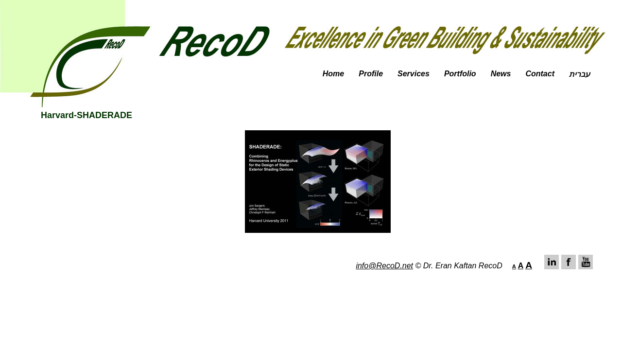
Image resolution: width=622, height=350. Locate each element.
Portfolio (460, 74)
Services (413, 74)
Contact (539, 74)
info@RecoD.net (384, 266)
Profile (371, 74)
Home (333, 74)
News (501, 74)
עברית (579, 74)
